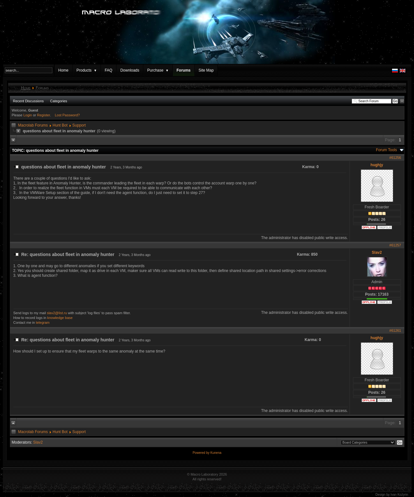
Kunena (215, 452)
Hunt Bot (60, 125)
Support (79, 125)
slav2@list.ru (57, 313)
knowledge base (60, 318)
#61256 (395, 157)
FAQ (108, 70)
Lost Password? (67, 115)
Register (43, 115)
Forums (184, 70)
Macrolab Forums (33, 125)
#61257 (395, 245)
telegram (42, 322)
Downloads (129, 70)
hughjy (377, 165)
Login (27, 115)
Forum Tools (386, 150)
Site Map (206, 70)
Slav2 (377, 252)
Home (63, 70)
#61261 (395, 330)
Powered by (201, 452)
